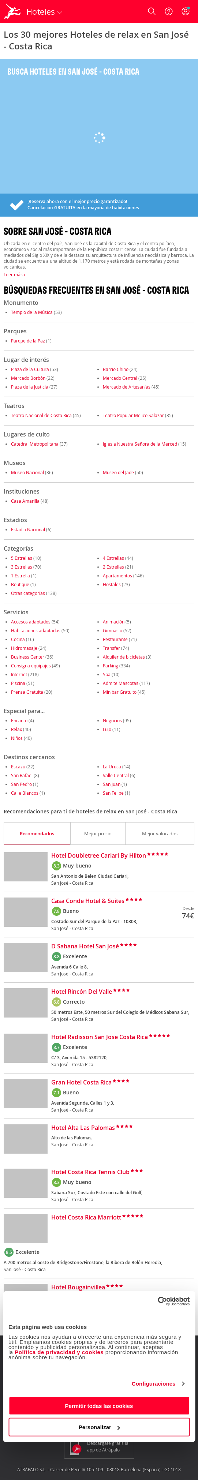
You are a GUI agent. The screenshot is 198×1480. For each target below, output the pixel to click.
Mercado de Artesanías (126, 387)
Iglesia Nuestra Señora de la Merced (140, 444)
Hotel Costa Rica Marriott (86, 1217)
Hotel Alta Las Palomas (83, 1128)
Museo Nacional (27, 472)
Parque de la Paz (28, 341)
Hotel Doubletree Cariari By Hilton (98, 855)
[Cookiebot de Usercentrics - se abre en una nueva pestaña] (158, 1301)
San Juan (111, 784)
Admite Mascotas (120, 683)
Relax (16, 729)
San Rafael (22, 775)
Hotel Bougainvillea (78, 1287)
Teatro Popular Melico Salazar (133, 415)
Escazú (18, 766)
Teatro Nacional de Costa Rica (41, 415)
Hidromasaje (24, 648)
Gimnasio (112, 630)
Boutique (20, 584)
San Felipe (113, 793)
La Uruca (112, 766)
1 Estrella (20, 575)
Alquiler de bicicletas (124, 657)
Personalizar (99, 1427)
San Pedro (21, 784)
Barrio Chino (115, 369)
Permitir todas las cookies (99, 1405)
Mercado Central (120, 378)
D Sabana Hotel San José (85, 946)
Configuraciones (154, 1383)
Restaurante (115, 639)
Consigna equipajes (31, 665)
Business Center (27, 657)
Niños (17, 738)
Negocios (112, 720)
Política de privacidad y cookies (59, 1352)
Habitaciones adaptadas (35, 630)
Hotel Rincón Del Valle (81, 992)
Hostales (112, 584)
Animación (113, 622)
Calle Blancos (24, 793)
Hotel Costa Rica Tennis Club (90, 1172)
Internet (19, 674)
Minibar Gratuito (120, 692)
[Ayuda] (168, 11)
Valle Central (116, 775)
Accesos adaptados (31, 622)
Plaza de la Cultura (30, 369)
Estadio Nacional (28, 529)
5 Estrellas (21, 558)
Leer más (14, 274)
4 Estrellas (113, 558)
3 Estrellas (21, 567)
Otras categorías (28, 593)
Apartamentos (117, 575)
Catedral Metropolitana (35, 444)
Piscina (18, 683)
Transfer (111, 648)
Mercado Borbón (28, 378)
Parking (110, 665)
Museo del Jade (118, 472)
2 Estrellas (113, 567)
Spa (107, 674)
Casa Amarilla (26, 501)
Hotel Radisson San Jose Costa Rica (99, 1037)
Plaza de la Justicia (29, 387)
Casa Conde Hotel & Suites (87, 901)
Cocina (18, 639)
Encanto (19, 720)
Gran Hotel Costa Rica (81, 1082)
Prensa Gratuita (27, 692)
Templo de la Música (32, 312)
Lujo (107, 729)
